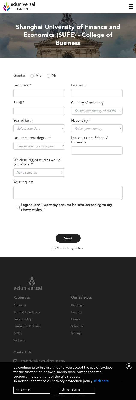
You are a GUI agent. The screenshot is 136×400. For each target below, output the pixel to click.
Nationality (80, 120)
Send (68, 238)
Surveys (76, 338)
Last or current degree (32, 138)
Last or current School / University (89, 140)
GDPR (17, 338)
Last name (22, 85)
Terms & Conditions (26, 316)
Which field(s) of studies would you (37, 162)
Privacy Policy (22, 323)
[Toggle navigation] (131, 6)
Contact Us (22, 356)
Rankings (77, 309)
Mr (54, 75)
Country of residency (87, 103)
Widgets (19, 345)
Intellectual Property (27, 330)
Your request (23, 182)
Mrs (38, 75)
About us (19, 309)
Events (75, 323)
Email (18, 103)
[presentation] (68, 222)
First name (80, 85)
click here (101, 381)
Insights (76, 316)
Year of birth (23, 120)
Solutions (77, 330)
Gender (19, 75)
